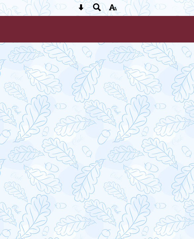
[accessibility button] (113, 9)
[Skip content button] (81, 9)
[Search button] (97, 9)
